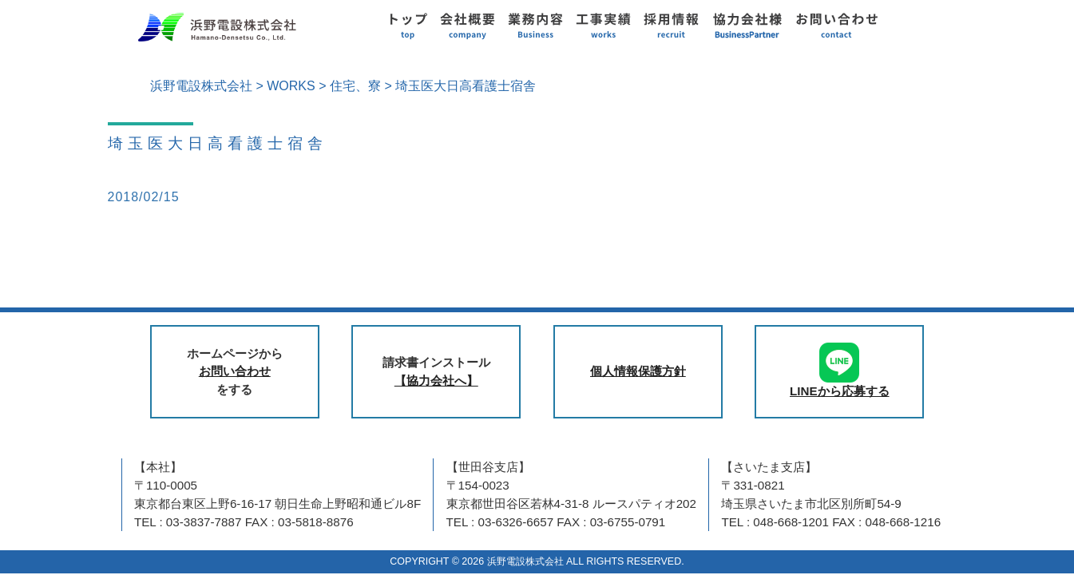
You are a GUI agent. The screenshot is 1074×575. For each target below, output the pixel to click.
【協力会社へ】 (436, 380)
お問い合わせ (235, 371)
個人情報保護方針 (638, 371)
